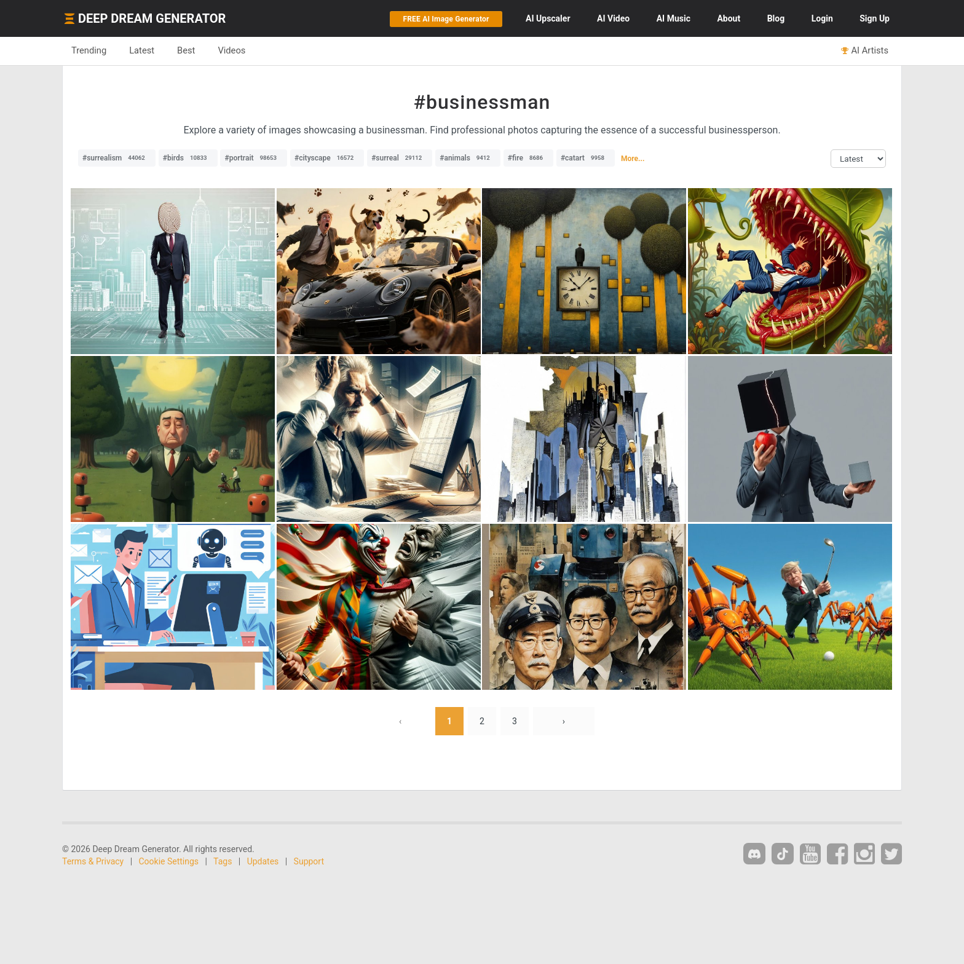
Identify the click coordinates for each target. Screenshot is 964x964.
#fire (528, 158)
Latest (141, 50)
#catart (585, 158)
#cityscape (327, 158)
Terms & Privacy (93, 861)
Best (186, 50)
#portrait (253, 158)
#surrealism (116, 158)
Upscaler (548, 18)
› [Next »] (564, 721)
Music (673, 18)
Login (822, 18)
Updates (263, 861)
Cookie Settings (169, 861)
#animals (468, 158)
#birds (188, 158)
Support (309, 861)
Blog (776, 18)
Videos (231, 50)
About (728, 18)
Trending (88, 50)
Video (613, 18)
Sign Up (874, 18)
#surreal (399, 158)
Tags (222, 861)
